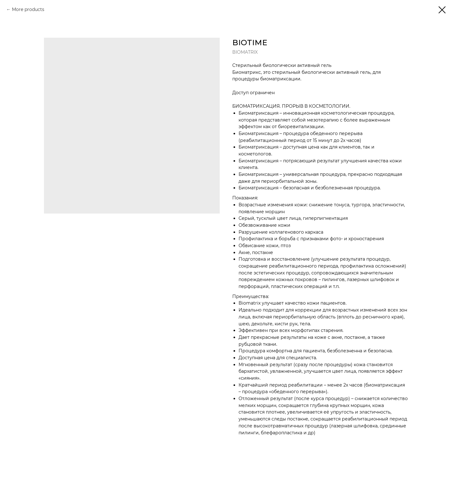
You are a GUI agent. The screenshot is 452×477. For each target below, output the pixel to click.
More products (28, 9)
